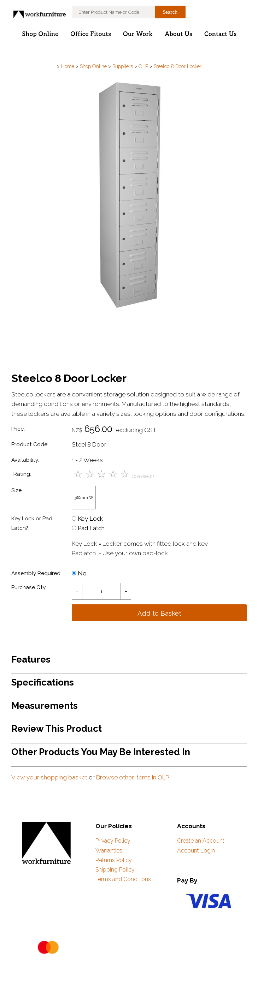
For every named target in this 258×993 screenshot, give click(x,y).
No (79, 573)
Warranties (108, 850)
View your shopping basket (49, 777)
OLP (143, 66)
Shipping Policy (115, 869)
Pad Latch (88, 528)
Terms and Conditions (123, 879)
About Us (178, 34)
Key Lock (87, 518)
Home (67, 66)
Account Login (196, 850)
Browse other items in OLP (132, 777)
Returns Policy (113, 860)
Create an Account (200, 840)
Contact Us (220, 34)
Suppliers (122, 66)
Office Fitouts (91, 34)
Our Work (138, 34)
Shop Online (40, 34)
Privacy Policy (112, 840)
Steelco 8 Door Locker (177, 66)
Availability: (25, 460)
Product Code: (29, 444)
